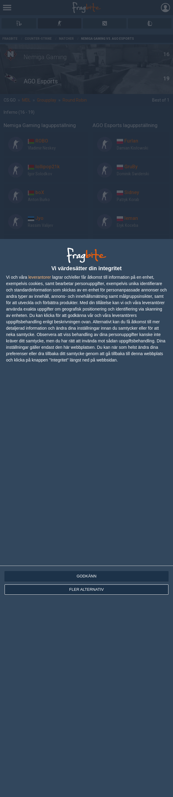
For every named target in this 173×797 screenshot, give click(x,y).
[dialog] (86, 518)
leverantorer (39, 277)
